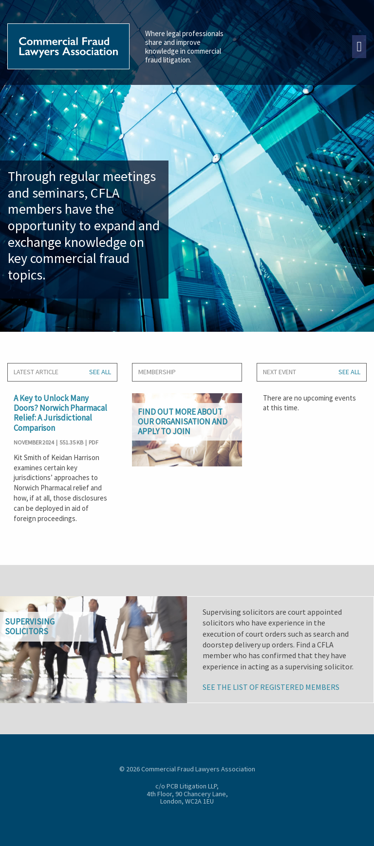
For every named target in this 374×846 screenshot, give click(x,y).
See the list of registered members (271, 687)
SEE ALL (100, 371)
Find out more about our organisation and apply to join (182, 421)
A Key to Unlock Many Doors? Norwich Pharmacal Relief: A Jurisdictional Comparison (60, 413)
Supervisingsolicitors (30, 626)
